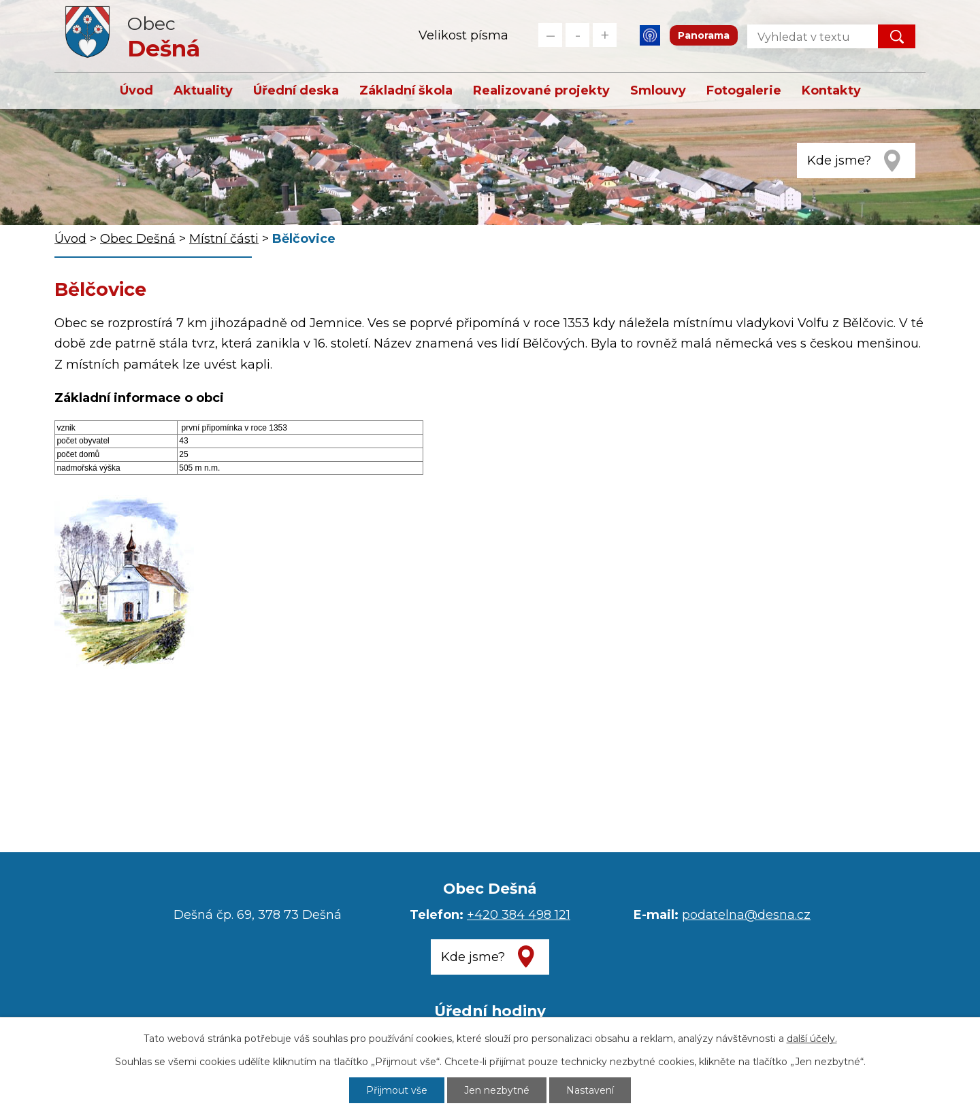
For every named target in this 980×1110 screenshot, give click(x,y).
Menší (550, 35)
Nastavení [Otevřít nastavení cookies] (590, 1090)
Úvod (136, 90)
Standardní (577, 35)
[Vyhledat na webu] (801, 36)
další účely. (812, 1038)
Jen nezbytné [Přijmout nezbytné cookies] (496, 1090)
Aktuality (203, 90)
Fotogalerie (743, 90)
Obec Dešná (138, 238)
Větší (605, 35)
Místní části (224, 238)
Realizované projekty (541, 90)
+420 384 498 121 (518, 914)
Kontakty (831, 90)
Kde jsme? (839, 160)
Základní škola (406, 90)
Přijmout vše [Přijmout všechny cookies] (396, 1090)
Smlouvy (658, 90)
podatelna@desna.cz (746, 914)
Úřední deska (296, 90)
